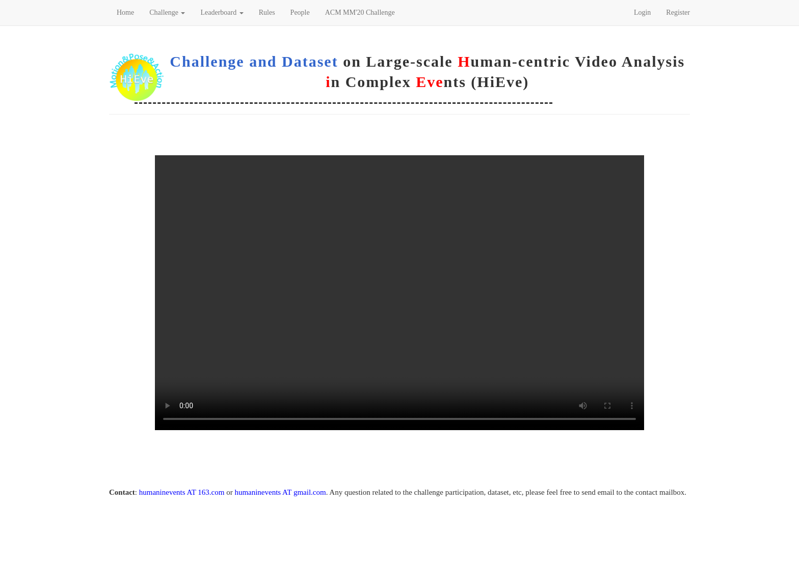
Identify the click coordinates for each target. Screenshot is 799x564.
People (300, 12)
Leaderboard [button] (221, 12)
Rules (267, 12)
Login (642, 12)
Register (678, 12)
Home (125, 12)
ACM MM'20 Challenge (360, 12)
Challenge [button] (167, 12)
